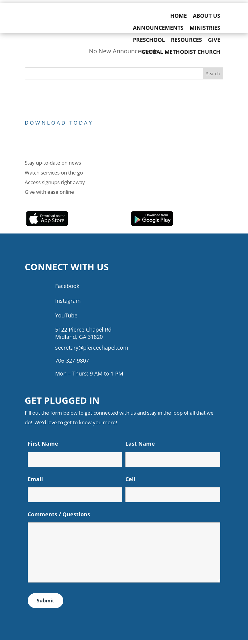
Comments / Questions (59, 514)
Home (182, 15)
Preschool (152, 39)
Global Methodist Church (184, 51)
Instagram (68, 300)
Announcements (161, 27)
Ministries (208, 27)
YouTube (66, 315)
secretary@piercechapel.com (91, 347)
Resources (189, 39)
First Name (43, 443)
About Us (210, 15)
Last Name (140, 443)
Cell (130, 479)
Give (217, 39)
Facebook (67, 285)
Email (35, 479)
